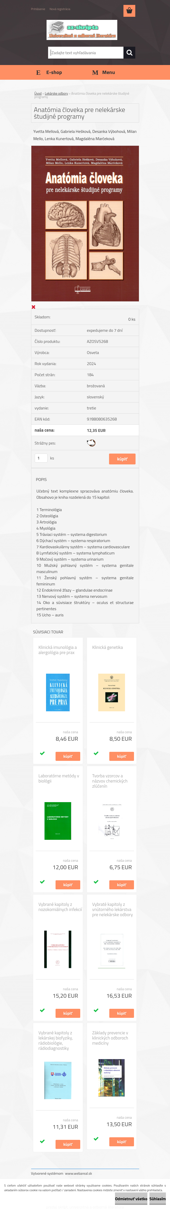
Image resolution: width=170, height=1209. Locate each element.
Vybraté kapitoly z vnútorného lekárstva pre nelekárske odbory (112, 909)
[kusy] (41, 458)
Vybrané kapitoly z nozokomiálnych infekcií (60, 907)
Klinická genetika (107, 647)
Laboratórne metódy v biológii (59, 778)
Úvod (38, 93)
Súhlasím (157, 1199)
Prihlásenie (38, 8)
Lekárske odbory (56, 93)
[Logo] (82, 30)
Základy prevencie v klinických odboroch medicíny (110, 1038)
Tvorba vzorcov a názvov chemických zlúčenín (110, 781)
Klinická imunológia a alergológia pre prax (58, 650)
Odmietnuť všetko (131, 1199)
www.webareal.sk (78, 1173)
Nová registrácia (60, 8)
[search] (129, 53)
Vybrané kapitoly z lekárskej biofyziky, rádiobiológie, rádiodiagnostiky (56, 1040)
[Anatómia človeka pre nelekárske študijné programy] (85, 148)
